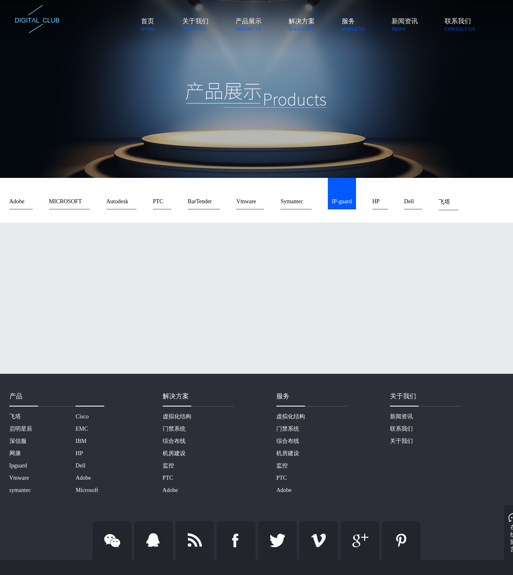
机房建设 (174, 453)
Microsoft (87, 490)
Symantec (291, 201)
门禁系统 (174, 429)
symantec (20, 490)
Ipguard (18, 466)
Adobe (17, 201)
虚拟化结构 (177, 416)
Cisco (82, 416)
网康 (15, 453)
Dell (409, 201)
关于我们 (401, 441)
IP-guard (342, 201)
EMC (82, 429)
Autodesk (117, 201)
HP (376, 201)
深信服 (18, 441)
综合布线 (174, 441)
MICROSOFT (65, 201)
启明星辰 (20, 429)
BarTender (200, 201)
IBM (81, 441)
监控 (168, 466)
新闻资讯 (401, 416)
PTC (158, 201)
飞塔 (444, 202)
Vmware (246, 201)
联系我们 (401, 429)
